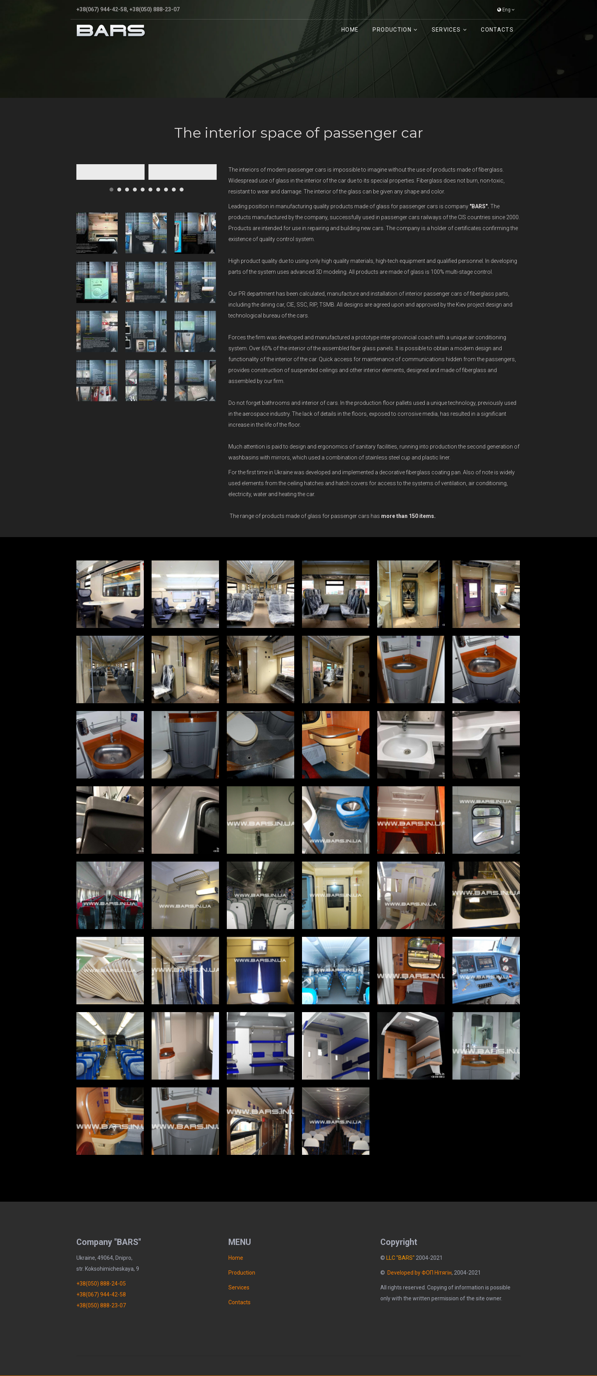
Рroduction (392, 30)
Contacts (497, 30)
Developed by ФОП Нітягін (419, 1273)
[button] (111, 186)
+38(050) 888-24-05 (101, 1283)
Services (446, 30)
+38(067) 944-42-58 (101, 9)
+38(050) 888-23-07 (154, 9)
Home (350, 30)
